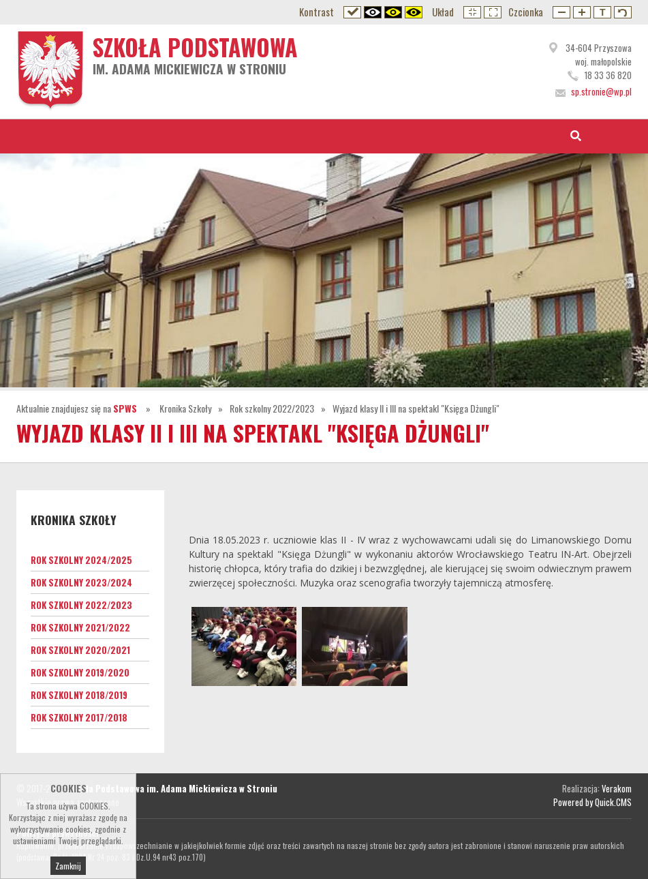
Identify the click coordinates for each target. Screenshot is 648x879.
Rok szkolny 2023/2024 (81, 582)
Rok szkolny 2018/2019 (79, 695)
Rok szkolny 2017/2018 (79, 717)
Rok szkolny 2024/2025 (81, 560)
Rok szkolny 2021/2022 (80, 627)
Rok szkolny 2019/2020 (80, 672)
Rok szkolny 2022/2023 (272, 408)
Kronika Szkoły (185, 408)
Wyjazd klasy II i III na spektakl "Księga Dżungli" (416, 408)
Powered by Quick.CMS (592, 802)
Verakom (617, 788)
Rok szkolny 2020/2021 (80, 650)
